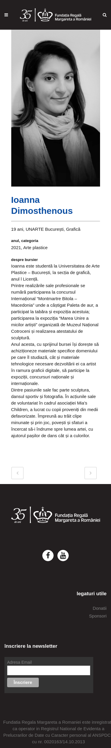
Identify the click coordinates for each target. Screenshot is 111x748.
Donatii (100, 608)
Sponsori (98, 615)
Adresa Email (19, 662)
